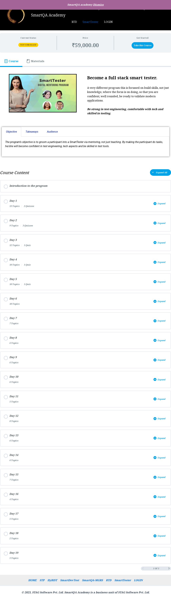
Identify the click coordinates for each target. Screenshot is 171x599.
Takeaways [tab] (32, 131)
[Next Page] (169, 570)
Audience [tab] (52, 131)
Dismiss (98, 4)
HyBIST (53, 580)
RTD (108, 580)
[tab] (11, 61)
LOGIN (97, 22)
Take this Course (142, 45)
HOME (33, 580)
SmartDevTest (69, 580)
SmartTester (79, 22)
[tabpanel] (85, 115)
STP (42, 580)
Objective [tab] (11, 131)
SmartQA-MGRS (92, 580)
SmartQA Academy (48, 15)
